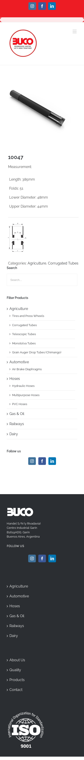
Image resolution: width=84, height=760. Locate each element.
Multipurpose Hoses (25, 395)
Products (17, 680)
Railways (16, 424)
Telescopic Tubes (24, 334)
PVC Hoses (19, 404)
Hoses (14, 379)
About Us (17, 660)
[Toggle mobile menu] (75, 31)
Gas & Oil (16, 414)
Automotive (19, 362)
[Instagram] (32, 461)
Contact (15, 690)
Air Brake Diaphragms (27, 369)
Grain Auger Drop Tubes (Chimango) (36, 352)
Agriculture (37, 263)
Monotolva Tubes (24, 343)
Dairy (13, 434)
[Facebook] (42, 461)
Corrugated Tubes (63, 263)
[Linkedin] (52, 461)
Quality (15, 670)
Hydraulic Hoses (23, 386)
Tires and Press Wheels (28, 316)
